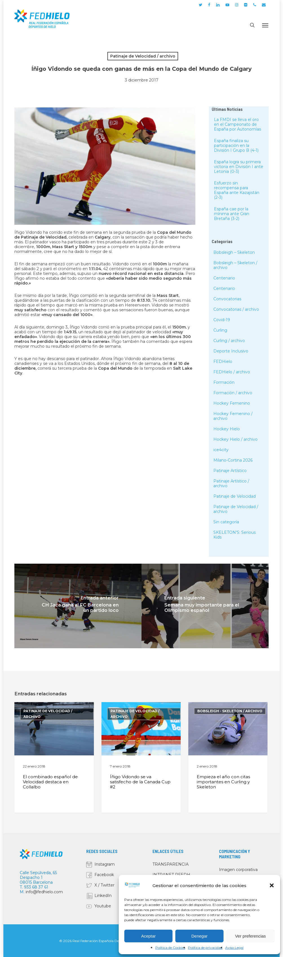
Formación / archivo (232, 392)
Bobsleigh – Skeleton (234, 252)
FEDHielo (222, 361)
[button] (272, 885)
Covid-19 (221, 319)
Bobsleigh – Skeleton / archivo (235, 265)
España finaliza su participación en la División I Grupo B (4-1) (236, 145)
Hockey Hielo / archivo (235, 439)
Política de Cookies (170, 947)
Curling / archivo (229, 340)
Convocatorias (227, 298)
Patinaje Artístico (230, 470)
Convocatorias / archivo (236, 309)
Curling (220, 330)
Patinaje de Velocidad (234, 496)
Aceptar (148, 936)
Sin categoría (226, 521)
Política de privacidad (205, 947)
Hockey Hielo (226, 428)
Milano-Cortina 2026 (233, 460)
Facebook (104, 874)
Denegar (199, 936)
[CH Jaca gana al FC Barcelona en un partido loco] (78, 606)
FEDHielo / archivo (231, 371)
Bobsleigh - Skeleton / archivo (229, 711)
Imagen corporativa (238, 869)
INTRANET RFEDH (171, 874)
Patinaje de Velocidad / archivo (142, 56)
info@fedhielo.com (44, 891)
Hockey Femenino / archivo (233, 416)
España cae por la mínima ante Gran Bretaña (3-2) (231, 213)
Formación (224, 382)
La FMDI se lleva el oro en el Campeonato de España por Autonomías (237, 124)
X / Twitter (104, 885)
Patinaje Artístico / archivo (231, 483)
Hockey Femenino (231, 403)
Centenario (224, 278)
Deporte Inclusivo (230, 351)
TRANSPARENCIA (170, 864)
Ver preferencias (250, 936)
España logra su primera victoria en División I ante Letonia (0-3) (238, 166)
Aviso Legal (234, 947)
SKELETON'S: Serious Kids (234, 535)
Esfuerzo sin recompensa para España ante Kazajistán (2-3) (236, 190)
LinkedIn (103, 895)
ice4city (221, 449)
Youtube (102, 906)
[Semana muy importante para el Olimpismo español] (205, 606)
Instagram (104, 864)
